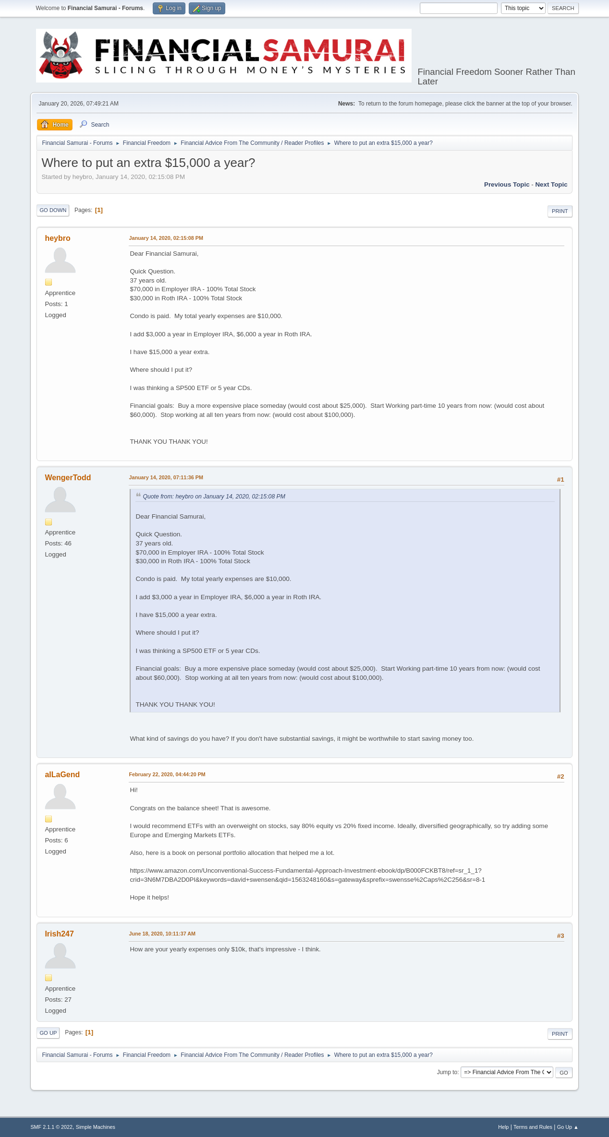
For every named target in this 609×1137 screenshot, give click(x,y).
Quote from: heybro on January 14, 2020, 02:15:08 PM (214, 496)
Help (503, 1127)
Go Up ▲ (568, 1127)
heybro (57, 238)
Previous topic (507, 184)
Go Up (48, 1033)
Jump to (447, 1072)
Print (560, 211)
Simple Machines (95, 1127)
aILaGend (62, 774)
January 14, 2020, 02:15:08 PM (166, 238)
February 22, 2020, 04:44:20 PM (167, 774)
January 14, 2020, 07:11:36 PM (166, 477)
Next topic (551, 184)
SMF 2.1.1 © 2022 (51, 1127)
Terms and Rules (532, 1127)
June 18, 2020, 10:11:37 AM (162, 933)
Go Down (52, 210)
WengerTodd (68, 478)
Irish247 (59, 934)
